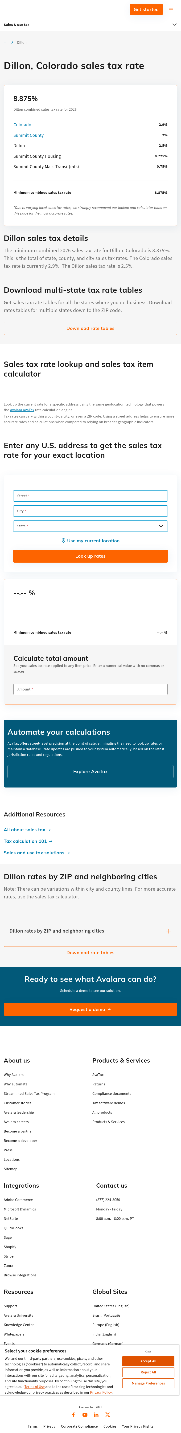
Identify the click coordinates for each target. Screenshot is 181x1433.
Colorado (22, 125)
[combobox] (90, 526)
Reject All (148, 1372)
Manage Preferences (148, 1383)
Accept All (148, 1361)
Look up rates (90, 556)
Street (22, 496)
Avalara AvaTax (22, 410)
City (20, 511)
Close (148, 1351)
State (21, 526)
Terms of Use (35, 1386)
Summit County (28, 135)
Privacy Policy (101, 1392)
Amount (23, 689)
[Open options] (161, 526)
